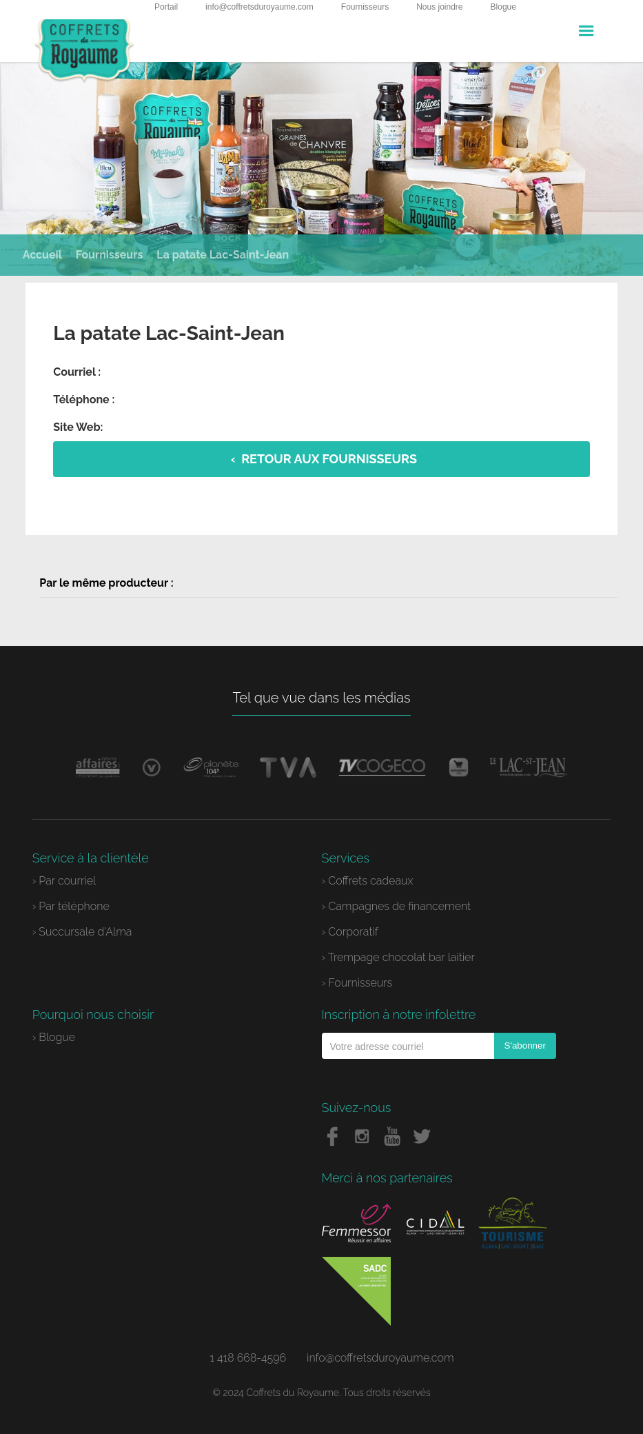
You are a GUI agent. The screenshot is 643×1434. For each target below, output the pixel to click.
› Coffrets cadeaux (368, 880)
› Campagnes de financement (396, 906)
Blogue (503, 7)
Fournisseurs (365, 7)
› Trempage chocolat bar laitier (398, 957)
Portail (166, 7)
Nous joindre (439, 7)
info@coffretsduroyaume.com (259, 7)
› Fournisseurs (357, 982)
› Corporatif (350, 931)
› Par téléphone (71, 906)
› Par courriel (64, 880)
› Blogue (53, 1037)
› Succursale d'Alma (82, 931)
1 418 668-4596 (248, 1357)
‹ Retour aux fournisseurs (324, 459)
